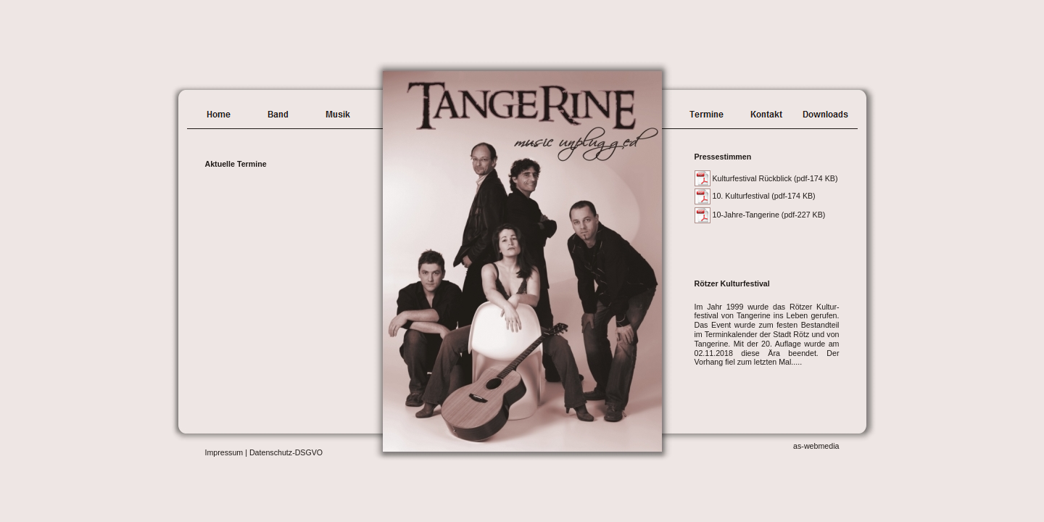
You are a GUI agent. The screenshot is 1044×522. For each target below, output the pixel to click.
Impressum (224, 452)
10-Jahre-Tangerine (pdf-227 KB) (769, 214)
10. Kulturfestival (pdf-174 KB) (764, 195)
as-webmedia (816, 446)
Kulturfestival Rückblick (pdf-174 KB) (775, 178)
